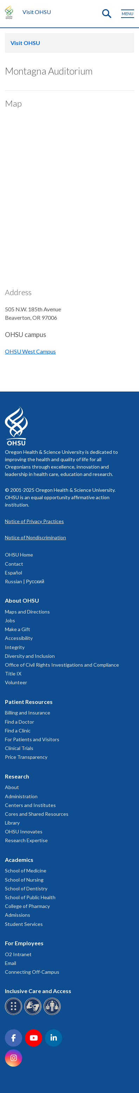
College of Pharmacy (27, 906)
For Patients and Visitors (32, 739)
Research (17, 776)
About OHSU (22, 600)
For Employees (24, 943)
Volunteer (16, 682)
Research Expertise (26, 840)
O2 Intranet (18, 954)
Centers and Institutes (30, 805)
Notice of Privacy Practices (34, 521)
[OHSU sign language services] (34, 1014)
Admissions (17, 915)
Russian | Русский (24, 581)
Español (13, 573)
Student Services (24, 924)
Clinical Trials (19, 748)
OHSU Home (19, 555)
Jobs (10, 620)
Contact (14, 564)
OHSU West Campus (30, 351)
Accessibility (19, 638)
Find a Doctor (19, 722)
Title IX (13, 673)
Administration (21, 796)
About (12, 787)
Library (12, 823)
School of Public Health (30, 897)
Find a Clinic (18, 730)
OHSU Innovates (23, 831)
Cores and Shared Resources (36, 814)
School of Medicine (25, 870)
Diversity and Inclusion (30, 656)
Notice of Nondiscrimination (35, 537)
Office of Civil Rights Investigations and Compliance (62, 665)
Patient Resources (29, 701)
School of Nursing (24, 880)
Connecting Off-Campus (32, 972)
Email (10, 963)
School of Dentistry (26, 888)
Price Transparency (26, 757)
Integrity (15, 647)
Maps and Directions (27, 612)
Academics (19, 859)
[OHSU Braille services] (14, 1014)
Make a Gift (17, 629)
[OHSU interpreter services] (53, 1014)
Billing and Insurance (27, 713)
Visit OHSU (36, 11)
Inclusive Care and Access (38, 990)
